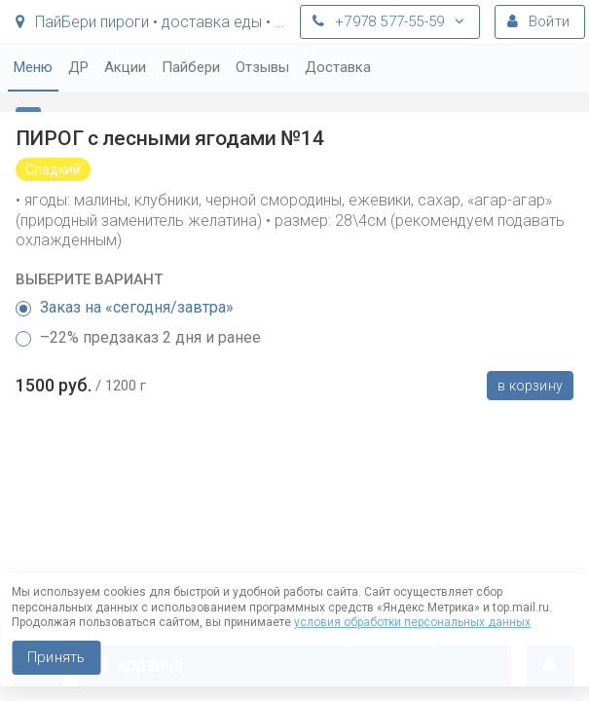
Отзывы (262, 67)
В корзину (530, 385)
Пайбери (191, 67)
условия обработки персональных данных (412, 622)
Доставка (338, 67)
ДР (78, 67)
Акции (125, 67)
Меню (33, 67)
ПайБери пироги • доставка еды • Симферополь (153, 22)
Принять (56, 657)
